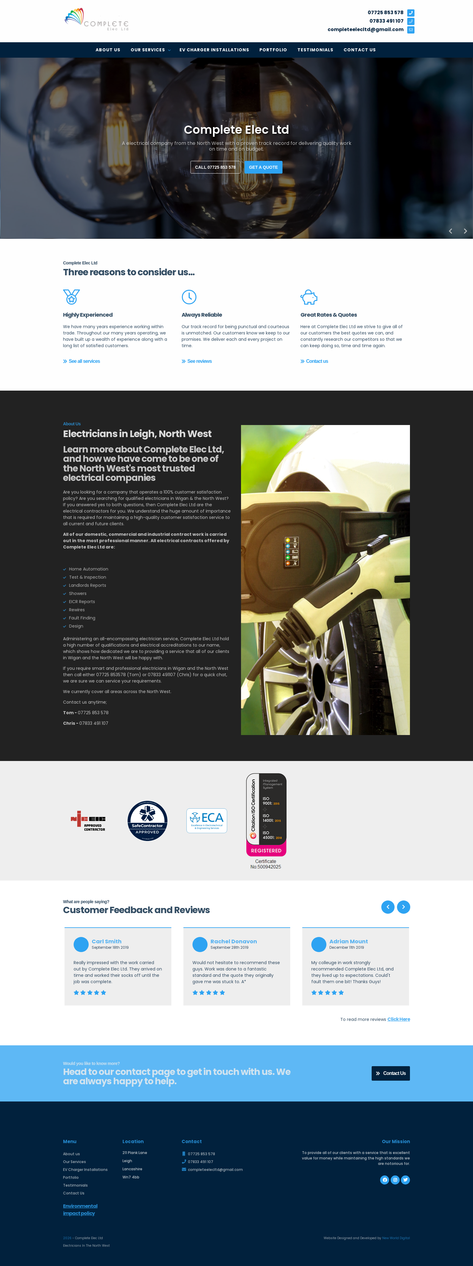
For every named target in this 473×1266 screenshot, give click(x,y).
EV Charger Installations (214, 50)
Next (465, 231)
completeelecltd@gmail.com (212, 1169)
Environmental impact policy (80, 1210)
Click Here (398, 1019)
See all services (81, 361)
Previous (450, 231)
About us (108, 50)
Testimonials (315, 50)
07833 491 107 (197, 1161)
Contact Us (360, 50)
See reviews (197, 361)
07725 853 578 (198, 1153)
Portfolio (273, 50)
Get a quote (263, 167)
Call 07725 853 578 (215, 167)
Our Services (148, 50)
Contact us (314, 361)
